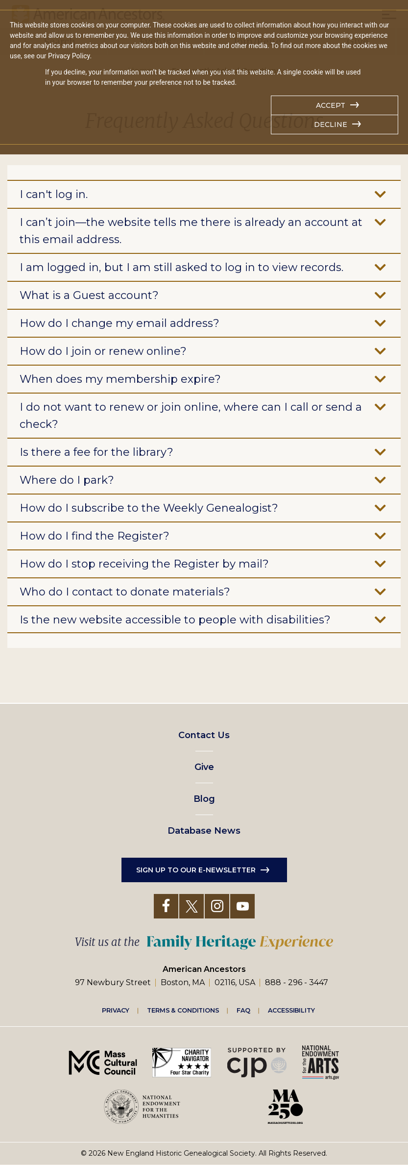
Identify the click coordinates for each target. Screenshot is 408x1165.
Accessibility (291, 1010)
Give (204, 767)
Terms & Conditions (183, 1010)
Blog (204, 798)
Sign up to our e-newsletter (196, 870)
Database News (204, 830)
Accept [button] (330, 105)
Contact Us (204, 735)
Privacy (115, 1010)
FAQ (243, 1010)
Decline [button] (330, 124)
